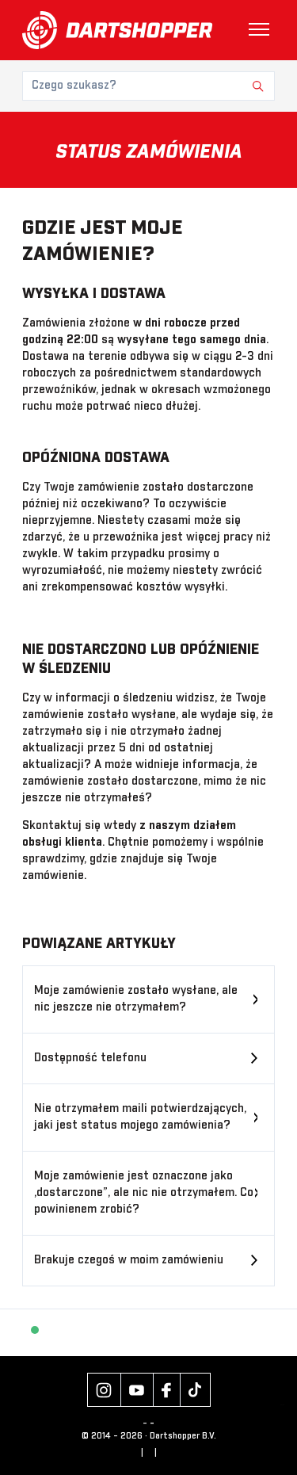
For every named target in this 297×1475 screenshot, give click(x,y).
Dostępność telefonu (90, 1058)
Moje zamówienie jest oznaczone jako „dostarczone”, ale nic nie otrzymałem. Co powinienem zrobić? (143, 1193)
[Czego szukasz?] (148, 86)
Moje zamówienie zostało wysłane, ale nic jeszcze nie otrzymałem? (136, 999)
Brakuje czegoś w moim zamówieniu (128, 1260)
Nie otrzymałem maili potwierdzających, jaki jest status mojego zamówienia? (140, 1117)
